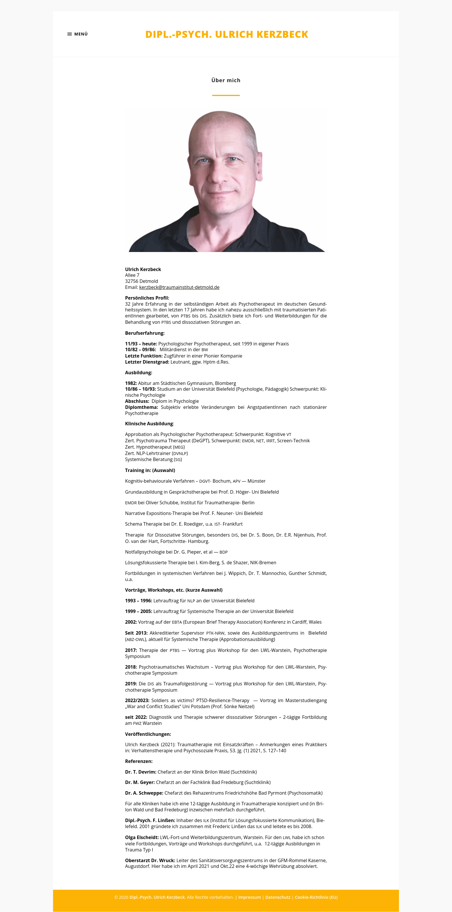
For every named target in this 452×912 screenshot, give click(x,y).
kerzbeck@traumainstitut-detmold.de (179, 287)
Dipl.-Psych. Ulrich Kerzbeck (227, 34)
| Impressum (248, 897)
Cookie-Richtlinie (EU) (316, 897)
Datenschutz (278, 897)
